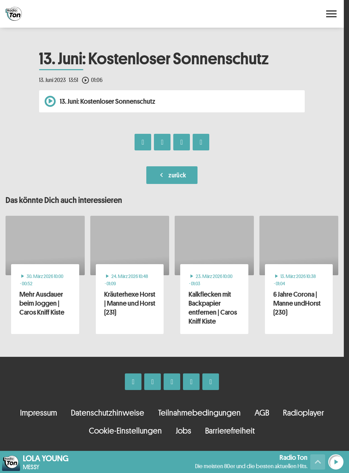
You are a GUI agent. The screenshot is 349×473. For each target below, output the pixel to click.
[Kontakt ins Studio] (210, 381)
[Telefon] (191, 381)
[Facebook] (133, 381)
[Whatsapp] (172, 381)
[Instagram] (152, 381)
